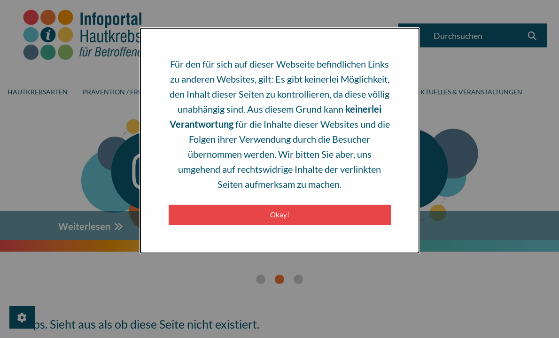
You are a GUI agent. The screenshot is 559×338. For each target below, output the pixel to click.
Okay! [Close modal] (279, 214)
